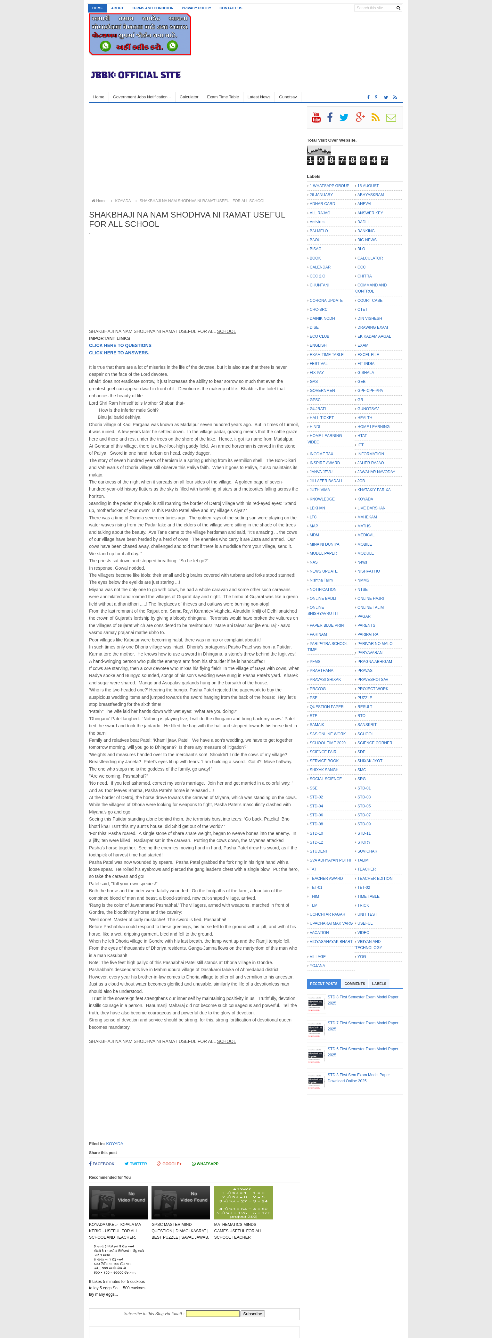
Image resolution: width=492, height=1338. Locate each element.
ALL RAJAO (320, 213)
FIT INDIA (365, 363)
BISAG (316, 249)
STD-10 (316, 833)
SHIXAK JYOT (369, 761)
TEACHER (366, 869)
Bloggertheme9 (222, 1330)
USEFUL (365, 923)
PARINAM (318, 634)
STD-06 (316, 815)
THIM (314, 896)
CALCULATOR (370, 258)
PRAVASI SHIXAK (325, 679)
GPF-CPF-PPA (370, 390)
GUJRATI (318, 409)
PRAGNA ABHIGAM (374, 661)
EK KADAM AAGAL (374, 336)
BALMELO (319, 231)
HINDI (315, 427)
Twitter (136, 1163)
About (117, 8)
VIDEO (363, 932)
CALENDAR (320, 267)
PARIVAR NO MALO (375, 643)
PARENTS (366, 625)
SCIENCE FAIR (323, 752)
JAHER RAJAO (370, 463)
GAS (314, 381)
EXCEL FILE (368, 354)
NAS (314, 562)
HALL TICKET (322, 418)
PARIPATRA (367, 634)
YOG (361, 956)
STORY (364, 842)
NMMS (363, 580)
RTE (313, 716)
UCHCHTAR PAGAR (327, 914)
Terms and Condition (153, 8)
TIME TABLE (368, 896)
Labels (379, 984)
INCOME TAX (321, 454)
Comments (355, 984)
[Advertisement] (194, 151)
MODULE (365, 553)
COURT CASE (369, 300)
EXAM (362, 345)
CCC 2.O (317, 276)
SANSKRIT (367, 725)
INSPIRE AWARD (325, 463)
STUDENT (319, 851)
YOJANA (317, 965)
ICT (360, 445)
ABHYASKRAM (370, 195)
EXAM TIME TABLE (327, 354)
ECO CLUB (319, 336)
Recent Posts (324, 984)
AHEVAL (364, 204)
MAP (314, 526)
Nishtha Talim (321, 580)
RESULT (364, 707)
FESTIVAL (319, 363)
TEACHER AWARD (326, 878)
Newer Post (107, 1301)
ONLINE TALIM (370, 607)
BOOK (315, 258)
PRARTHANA (321, 670)
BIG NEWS (367, 240)
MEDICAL (365, 535)
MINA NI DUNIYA (324, 544)
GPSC (315, 400)
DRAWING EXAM (372, 327)
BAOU (315, 240)
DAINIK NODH (322, 318)
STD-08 (316, 824)
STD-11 (364, 833)
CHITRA (364, 276)
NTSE (362, 589)
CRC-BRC (318, 309)
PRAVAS (365, 670)
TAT (313, 869)
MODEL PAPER (323, 553)
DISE (314, 327)
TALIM (362, 860)
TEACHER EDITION (374, 878)
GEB (361, 381)
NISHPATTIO (368, 571)
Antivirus (317, 222)
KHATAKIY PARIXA (374, 490)
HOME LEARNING (373, 427)
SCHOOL (365, 734)
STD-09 (364, 824)
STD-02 (316, 797)
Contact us (230, 8)
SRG (361, 779)
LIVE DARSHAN (371, 508)
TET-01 (316, 887)
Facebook (101, 1163)
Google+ (169, 1163)
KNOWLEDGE (322, 499)
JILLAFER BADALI (326, 481)
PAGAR (364, 616)
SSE (313, 788)
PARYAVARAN (369, 652)
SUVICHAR (367, 851)
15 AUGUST (368, 186)
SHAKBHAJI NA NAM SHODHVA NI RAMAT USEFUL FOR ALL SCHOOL (200, 201)
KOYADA (114, 1143)
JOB (361, 481)
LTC (313, 517)
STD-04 (316, 806)
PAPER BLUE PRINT (328, 625)
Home (97, 8)
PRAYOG (318, 689)
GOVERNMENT (323, 390)
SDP (361, 752)
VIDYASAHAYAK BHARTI (332, 941)
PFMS (315, 661)
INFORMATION (370, 454)
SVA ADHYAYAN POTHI (330, 860)
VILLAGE (318, 956)
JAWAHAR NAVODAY (376, 472)
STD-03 (364, 797)
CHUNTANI (319, 285)
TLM (313, 905)
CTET (362, 309)
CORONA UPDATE (326, 300)
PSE (313, 698)
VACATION (319, 932)
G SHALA (365, 372)
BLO (361, 249)
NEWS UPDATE (324, 571)
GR (360, 400)
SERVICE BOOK (324, 761)
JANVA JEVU (321, 472)
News (362, 562)
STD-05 (364, 806)
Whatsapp (205, 1163)
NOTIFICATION (323, 589)
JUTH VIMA (320, 490)
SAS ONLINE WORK (328, 734)
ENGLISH (318, 345)
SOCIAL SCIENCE (326, 779)
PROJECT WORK (372, 689)
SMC (361, 770)
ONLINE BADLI (323, 598)
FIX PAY (317, 372)
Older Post (282, 1301)
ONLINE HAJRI (370, 598)
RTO (361, 716)
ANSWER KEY (370, 213)
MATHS (364, 526)
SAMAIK (317, 725)
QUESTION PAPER (327, 707)
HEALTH (364, 418)
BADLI (363, 222)
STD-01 (364, 788)
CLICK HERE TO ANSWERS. (119, 352)
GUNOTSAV (368, 409)
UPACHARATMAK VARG (331, 923)
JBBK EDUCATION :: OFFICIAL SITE (154, 1330)
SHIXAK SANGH (324, 770)
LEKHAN (317, 508)
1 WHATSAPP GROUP (329, 186)
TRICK (363, 905)
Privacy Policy (196, 8)
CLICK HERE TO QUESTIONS (120, 345)
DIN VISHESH (369, 318)
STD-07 (364, 815)
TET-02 (363, 887)
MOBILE (364, 544)
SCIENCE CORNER (374, 743)
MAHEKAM (367, 517)
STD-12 (316, 842)
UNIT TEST (367, 914)
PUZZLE (364, 698)
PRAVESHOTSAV (372, 679)
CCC (361, 267)
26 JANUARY (321, 195)
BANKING (366, 231)
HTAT (362, 436)
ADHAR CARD (322, 204)
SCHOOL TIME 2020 (328, 743)
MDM (314, 535)
